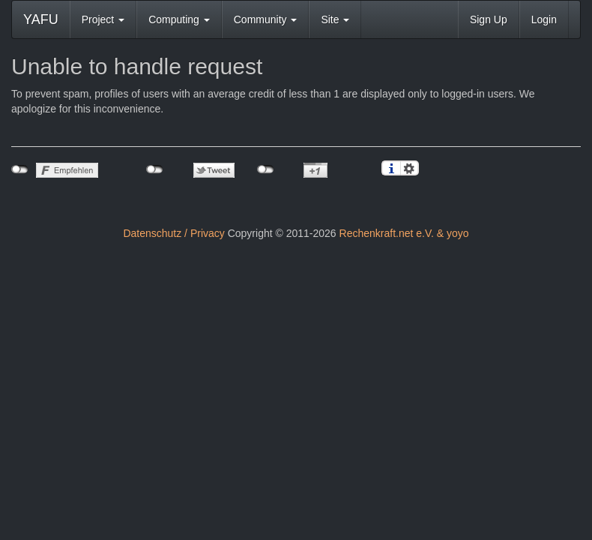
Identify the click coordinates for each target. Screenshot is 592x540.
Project (103, 20)
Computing (179, 20)
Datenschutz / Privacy (173, 233)
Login (544, 20)
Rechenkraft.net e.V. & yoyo (404, 233)
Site (335, 20)
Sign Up (488, 20)
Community (265, 20)
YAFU (40, 19)
